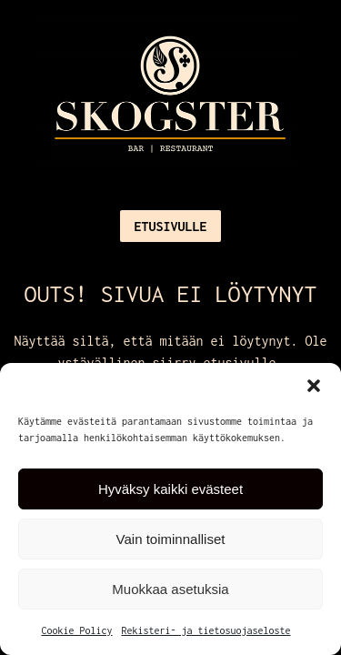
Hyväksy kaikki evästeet (170, 489)
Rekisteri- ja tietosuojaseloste (206, 630)
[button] (314, 386)
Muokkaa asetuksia (170, 589)
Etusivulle (170, 226)
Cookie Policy (76, 630)
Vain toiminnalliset (171, 539)
